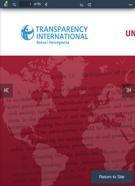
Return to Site (111, 177)
